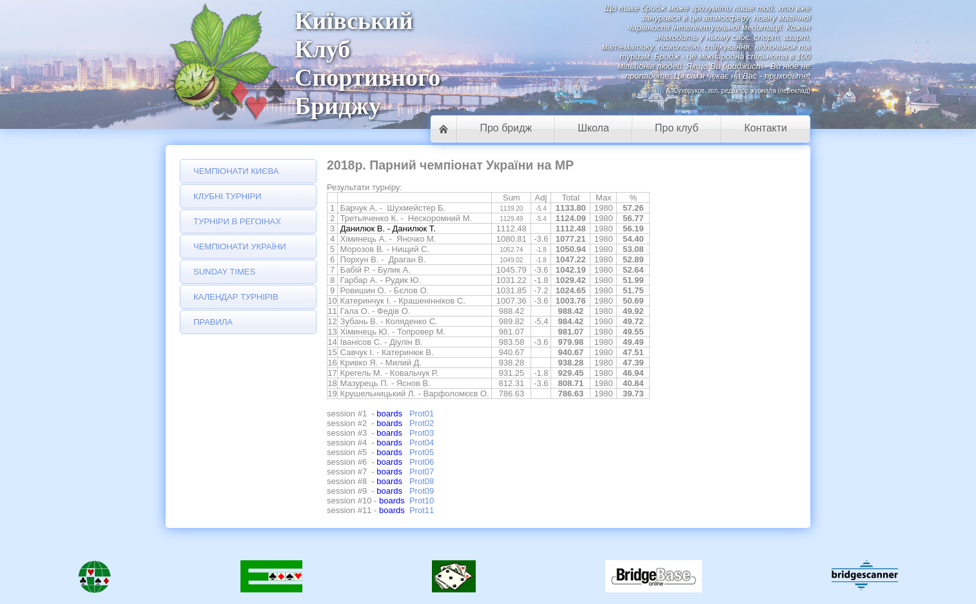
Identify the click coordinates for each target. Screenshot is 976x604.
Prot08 (421, 481)
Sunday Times (224, 272)
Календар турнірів (235, 297)
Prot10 (421, 500)
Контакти (765, 127)
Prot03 (421, 433)
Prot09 (421, 491)
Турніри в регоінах (237, 221)
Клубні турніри (227, 196)
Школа (593, 127)
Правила (213, 322)
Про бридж (506, 127)
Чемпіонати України (239, 246)
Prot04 (421, 442)
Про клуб (677, 127)
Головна (443, 128)
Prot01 (421, 413)
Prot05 (421, 452)
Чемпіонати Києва (235, 171)
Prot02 (421, 423)
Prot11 (421, 510)
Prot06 (421, 462)
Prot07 (421, 471)
